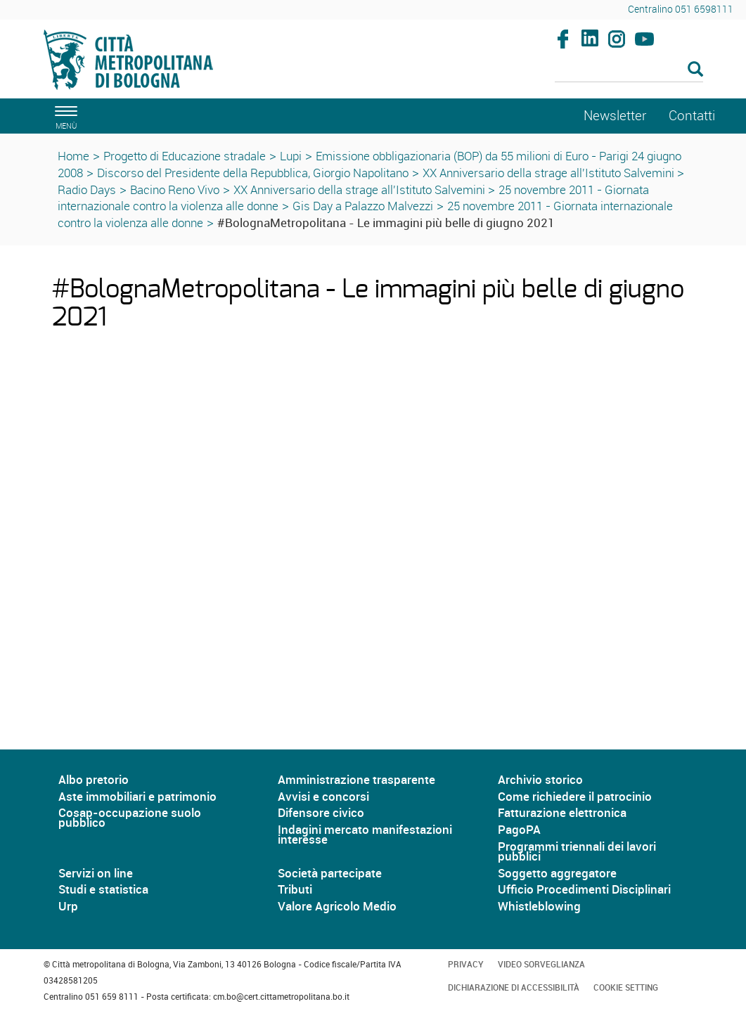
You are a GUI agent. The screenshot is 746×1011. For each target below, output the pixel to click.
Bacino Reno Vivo (174, 189)
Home (73, 156)
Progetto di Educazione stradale (184, 156)
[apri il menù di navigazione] (64, 115)
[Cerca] (629, 70)
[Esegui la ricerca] (695, 70)
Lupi (291, 156)
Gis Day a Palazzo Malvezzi (362, 206)
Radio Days (87, 189)
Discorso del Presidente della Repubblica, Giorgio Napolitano (253, 173)
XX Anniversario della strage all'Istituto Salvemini (550, 173)
